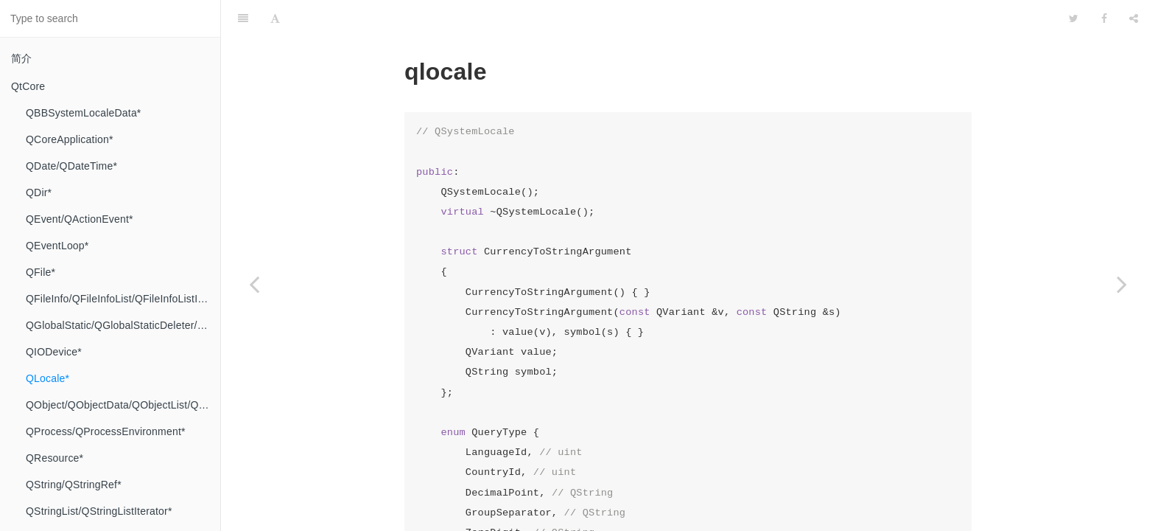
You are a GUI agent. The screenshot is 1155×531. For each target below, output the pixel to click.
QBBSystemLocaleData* (83, 113)
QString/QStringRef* (74, 484)
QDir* (39, 192)
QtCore (28, 86)
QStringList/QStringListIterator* (99, 511)
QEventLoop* (57, 245)
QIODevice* (54, 352)
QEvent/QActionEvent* (79, 219)
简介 (21, 58)
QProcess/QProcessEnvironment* (106, 431)
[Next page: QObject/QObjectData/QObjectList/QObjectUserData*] (1122, 284)
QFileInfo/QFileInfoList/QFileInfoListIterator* (123, 299)
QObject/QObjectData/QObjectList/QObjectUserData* (123, 405)
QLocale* (47, 378)
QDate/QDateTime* (71, 166)
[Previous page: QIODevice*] (254, 284)
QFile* (40, 272)
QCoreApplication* (69, 139)
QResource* (54, 458)
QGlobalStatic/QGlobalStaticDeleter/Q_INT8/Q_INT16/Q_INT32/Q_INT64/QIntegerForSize (123, 325)
